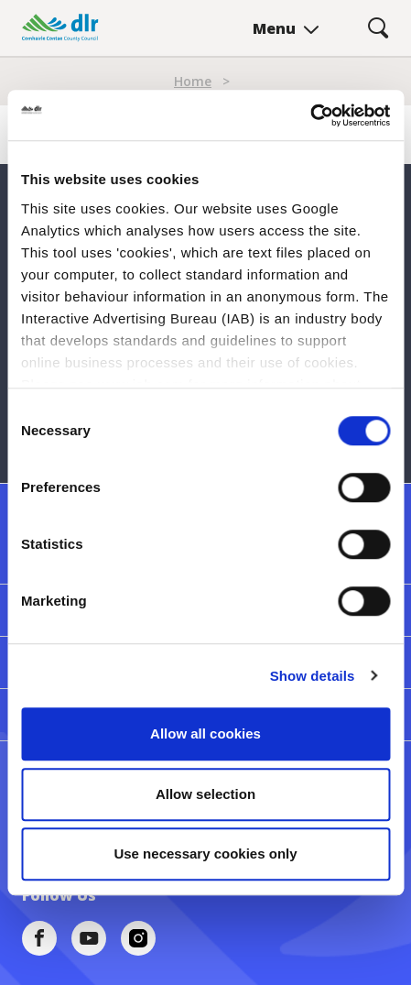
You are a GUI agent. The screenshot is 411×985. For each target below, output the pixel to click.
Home (192, 81)
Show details (312, 676)
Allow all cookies (205, 733)
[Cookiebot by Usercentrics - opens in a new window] (310, 115)
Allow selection (205, 794)
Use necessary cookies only (205, 853)
